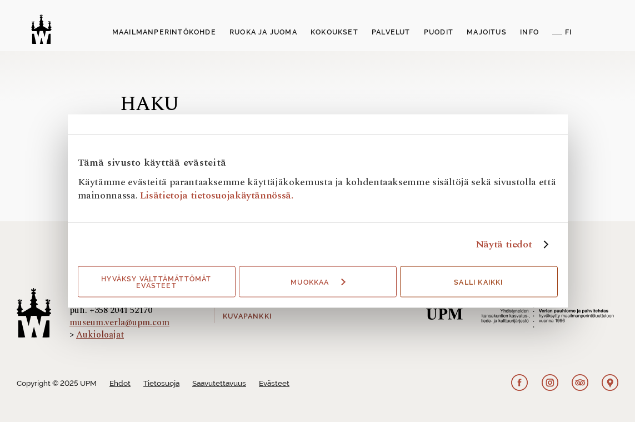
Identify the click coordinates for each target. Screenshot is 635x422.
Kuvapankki (247, 316)
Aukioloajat (100, 334)
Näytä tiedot (504, 244)
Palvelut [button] (391, 32)
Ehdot (120, 383)
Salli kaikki (478, 282)
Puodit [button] (438, 32)
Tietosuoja (161, 383)
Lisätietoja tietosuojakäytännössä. (216, 195)
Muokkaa (318, 282)
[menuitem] (164, 33)
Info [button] (529, 32)
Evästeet (274, 383)
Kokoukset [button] (334, 32)
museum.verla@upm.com (119, 322)
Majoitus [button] (487, 32)
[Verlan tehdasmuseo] (41, 29)
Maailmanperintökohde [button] (164, 32)
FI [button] (568, 32)
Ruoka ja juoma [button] (263, 32)
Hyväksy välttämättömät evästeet (156, 282)
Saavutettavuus (219, 383)
